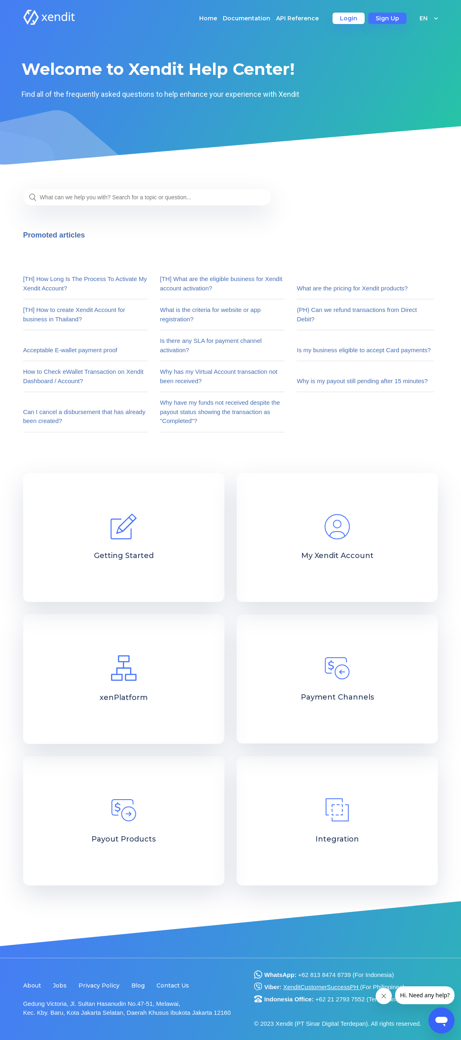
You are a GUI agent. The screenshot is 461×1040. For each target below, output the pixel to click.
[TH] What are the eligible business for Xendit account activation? (221, 283)
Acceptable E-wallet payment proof (70, 350)
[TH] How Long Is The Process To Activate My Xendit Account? (85, 283)
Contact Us (173, 985)
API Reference (297, 18)
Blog (138, 985)
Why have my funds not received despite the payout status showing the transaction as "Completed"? (220, 411)
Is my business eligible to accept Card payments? (364, 350)
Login (348, 18)
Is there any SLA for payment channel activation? (210, 345)
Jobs (60, 985)
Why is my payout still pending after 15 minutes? (362, 380)
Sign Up (387, 18)
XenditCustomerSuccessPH (321, 986)
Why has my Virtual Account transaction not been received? (218, 376)
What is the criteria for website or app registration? (210, 314)
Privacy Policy (99, 985)
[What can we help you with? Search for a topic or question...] (147, 197)
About (32, 985)
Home (208, 18)
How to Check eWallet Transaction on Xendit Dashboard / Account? (83, 376)
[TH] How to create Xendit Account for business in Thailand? (74, 314)
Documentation (246, 18)
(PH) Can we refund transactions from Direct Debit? (357, 314)
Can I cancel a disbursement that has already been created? (84, 416)
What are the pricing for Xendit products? (352, 288)
